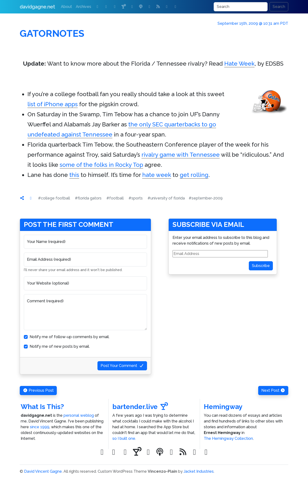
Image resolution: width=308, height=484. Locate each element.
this (74, 174)
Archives (83, 6)
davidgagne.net (37, 7)
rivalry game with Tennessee (180, 154)
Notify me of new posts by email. (60, 346)
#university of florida (166, 198)
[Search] (241, 6)
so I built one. (124, 438)
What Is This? (42, 407)
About (66, 6)
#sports (135, 198)
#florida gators (88, 198)
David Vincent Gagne (43, 471)
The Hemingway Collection (228, 438)
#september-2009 (206, 198)
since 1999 (39, 427)
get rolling (194, 174)
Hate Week (239, 63)
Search (279, 6)
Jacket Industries (199, 471)
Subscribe (261, 265)
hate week (156, 174)
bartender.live (140, 407)
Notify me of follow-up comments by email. (69, 337)
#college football (54, 198)
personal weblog (79, 415)
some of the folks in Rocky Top (101, 164)
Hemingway (223, 407)
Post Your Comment (122, 365)
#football (115, 198)
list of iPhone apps (52, 104)
